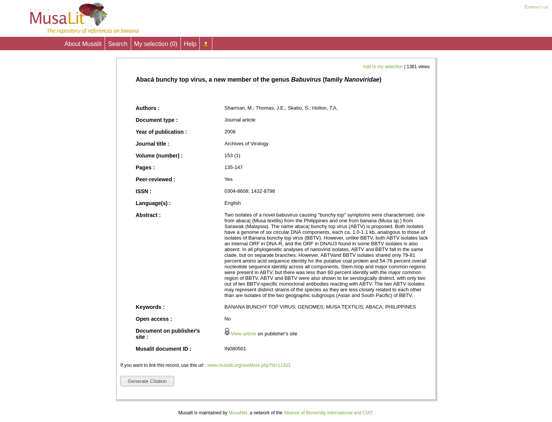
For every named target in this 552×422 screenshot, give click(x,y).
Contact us (536, 7)
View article (243, 334)
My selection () (155, 44)
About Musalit (83, 44)
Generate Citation (147, 381)
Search (118, 44)
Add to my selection (383, 66)
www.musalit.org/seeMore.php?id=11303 (249, 365)
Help (190, 44)
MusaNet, (238, 412)
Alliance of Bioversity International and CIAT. (328, 412)
